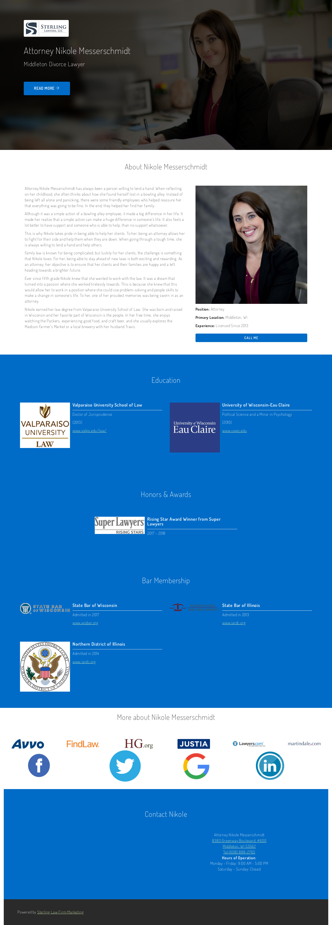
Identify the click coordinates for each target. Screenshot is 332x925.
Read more (47, 88)
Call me (251, 338)
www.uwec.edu (234, 430)
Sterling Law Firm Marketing (60, 912)
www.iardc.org (234, 622)
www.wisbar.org (85, 622)
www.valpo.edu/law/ (89, 430)
